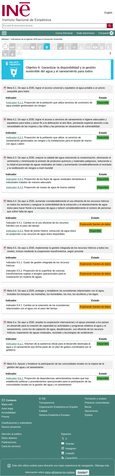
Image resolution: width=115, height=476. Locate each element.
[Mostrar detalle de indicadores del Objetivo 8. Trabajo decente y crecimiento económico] (60, 46)
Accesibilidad (8, 412)
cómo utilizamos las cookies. (60, 472)
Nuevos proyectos (11, 427)
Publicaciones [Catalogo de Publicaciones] (8, 442)
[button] (105, 33)
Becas (88, 407)
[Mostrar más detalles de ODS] (19, 53)
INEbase (5, 39)
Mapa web (7, 404)
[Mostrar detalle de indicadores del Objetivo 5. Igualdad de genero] (40, 46)
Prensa (5, 416)
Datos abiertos (9, 438)
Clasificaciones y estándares (16, 423)
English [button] (108, 12)
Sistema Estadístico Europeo (54, 415)
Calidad (43, 411)
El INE (42, 398)
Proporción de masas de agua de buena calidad (40, 187)
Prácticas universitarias (97, 402)
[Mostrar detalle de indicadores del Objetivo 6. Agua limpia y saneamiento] (46, 46)
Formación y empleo (95, 398)
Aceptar (82, 472)
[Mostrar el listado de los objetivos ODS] (5, 46)
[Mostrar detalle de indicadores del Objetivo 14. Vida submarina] (102, 46)
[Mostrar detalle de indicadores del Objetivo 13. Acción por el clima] (95, 46)
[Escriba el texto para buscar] (55, 25)
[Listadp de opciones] (110, 53)
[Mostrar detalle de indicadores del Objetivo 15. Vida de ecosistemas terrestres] (108, 46)
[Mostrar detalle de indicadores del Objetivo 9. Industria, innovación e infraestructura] (67, 46)
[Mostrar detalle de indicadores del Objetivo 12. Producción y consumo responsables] (88, 46)
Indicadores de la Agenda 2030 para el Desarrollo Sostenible (36, 39)
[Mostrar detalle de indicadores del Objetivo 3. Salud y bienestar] (26, 46)
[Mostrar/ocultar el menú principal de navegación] (4, 33)
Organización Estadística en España (58, 407)
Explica (89, 415)
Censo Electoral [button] (64, 33)
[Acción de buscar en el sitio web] (110, 25)
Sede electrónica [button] (85, 33)
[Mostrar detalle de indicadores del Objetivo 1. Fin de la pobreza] (12, 46)
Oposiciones (91, 411)
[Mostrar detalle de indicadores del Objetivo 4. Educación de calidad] (33, 46)
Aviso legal (7, 408)
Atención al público (11, 434)
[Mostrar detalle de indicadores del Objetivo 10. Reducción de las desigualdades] (74, 46)
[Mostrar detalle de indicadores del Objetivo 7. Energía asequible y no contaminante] (53, 46)
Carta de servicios (11, 446)
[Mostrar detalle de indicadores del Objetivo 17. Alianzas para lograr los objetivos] (12, 53)
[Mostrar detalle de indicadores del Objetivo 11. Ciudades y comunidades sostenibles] (81, 46)
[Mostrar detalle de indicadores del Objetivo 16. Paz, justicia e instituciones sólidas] (5, 53)
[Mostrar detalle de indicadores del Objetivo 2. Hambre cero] (19, 46)
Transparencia (46, 402)
